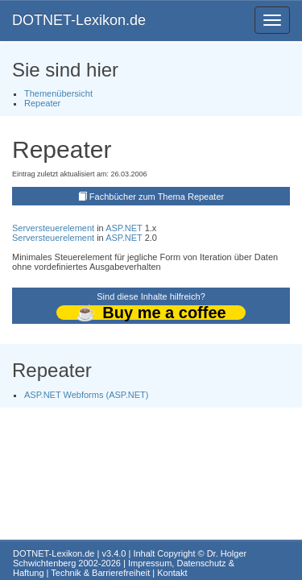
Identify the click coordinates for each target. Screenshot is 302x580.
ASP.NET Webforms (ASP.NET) (86, 395)
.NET (132, 228)
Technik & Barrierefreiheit (100, 573)
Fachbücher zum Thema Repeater (156, 196)
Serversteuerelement (53, 228)
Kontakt (172, 573)
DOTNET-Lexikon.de (79, 20)
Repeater (42, 103)
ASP (113, 228)
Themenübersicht (58, 93)
